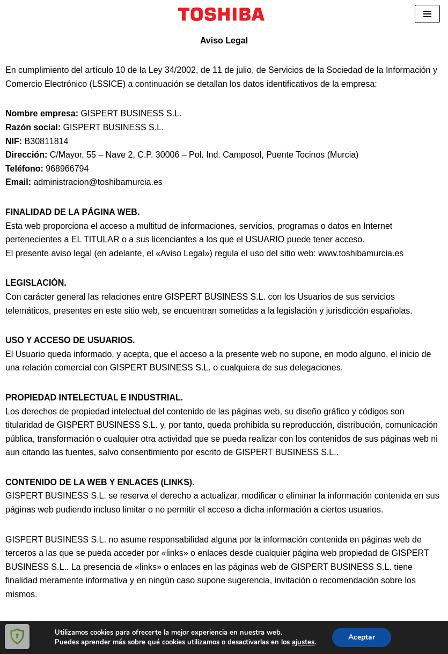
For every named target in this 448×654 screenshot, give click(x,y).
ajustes (303, 642)
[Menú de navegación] (427, 14)
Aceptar (361, 637)
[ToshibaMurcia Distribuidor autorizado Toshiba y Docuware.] (224, 14)
